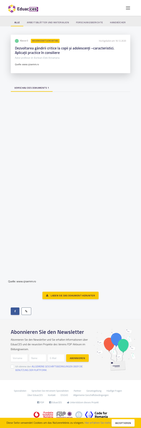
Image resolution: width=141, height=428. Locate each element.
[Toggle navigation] (128, 8)
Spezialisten (20, 390)
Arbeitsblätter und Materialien (48, 22)
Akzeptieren (123, 423)
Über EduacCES (35, 395)
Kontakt (51, 395)
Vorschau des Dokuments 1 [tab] (31, 87)
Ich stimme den (49, 368)
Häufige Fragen (114, 390)
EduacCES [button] (55, 402)
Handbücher (118, 22)
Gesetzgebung (93, 390)
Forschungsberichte (89, 22)
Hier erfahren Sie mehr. (98, 423)
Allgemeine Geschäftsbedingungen (91, 395)
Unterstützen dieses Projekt (83, 402)
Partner (77, 390)
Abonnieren (77, 358)
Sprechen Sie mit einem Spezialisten (50, 390)
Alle (17, 22)
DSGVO (64, 395)
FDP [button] (40, 402)
